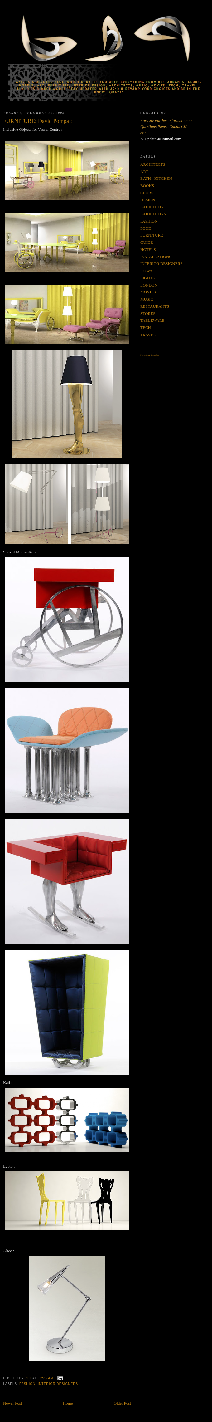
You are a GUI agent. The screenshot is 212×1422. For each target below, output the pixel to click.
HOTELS (148, 249)
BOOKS (147, 185)
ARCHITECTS (152, 164)
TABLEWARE (152, 320)
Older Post (122, 1403)
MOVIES (148, 292)
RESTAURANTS (154, 306)
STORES (147, 313)
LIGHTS (147, 278)
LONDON (148, 285)
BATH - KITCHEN (156, 178)
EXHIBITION (152, 206)
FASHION (27, 1383)
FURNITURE (151, 235)
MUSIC (146, 299)
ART (144, 171)
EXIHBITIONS (153, 214)
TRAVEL (148, 334)
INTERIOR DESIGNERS (58, 1383)
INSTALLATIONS (155, 256)
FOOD (145, 228)
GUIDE (146, 242)
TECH (145, 327)
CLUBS (146, 192)
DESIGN (147, 200)
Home (68, 1403)
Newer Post (12, 1403)
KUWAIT (148, 270)
